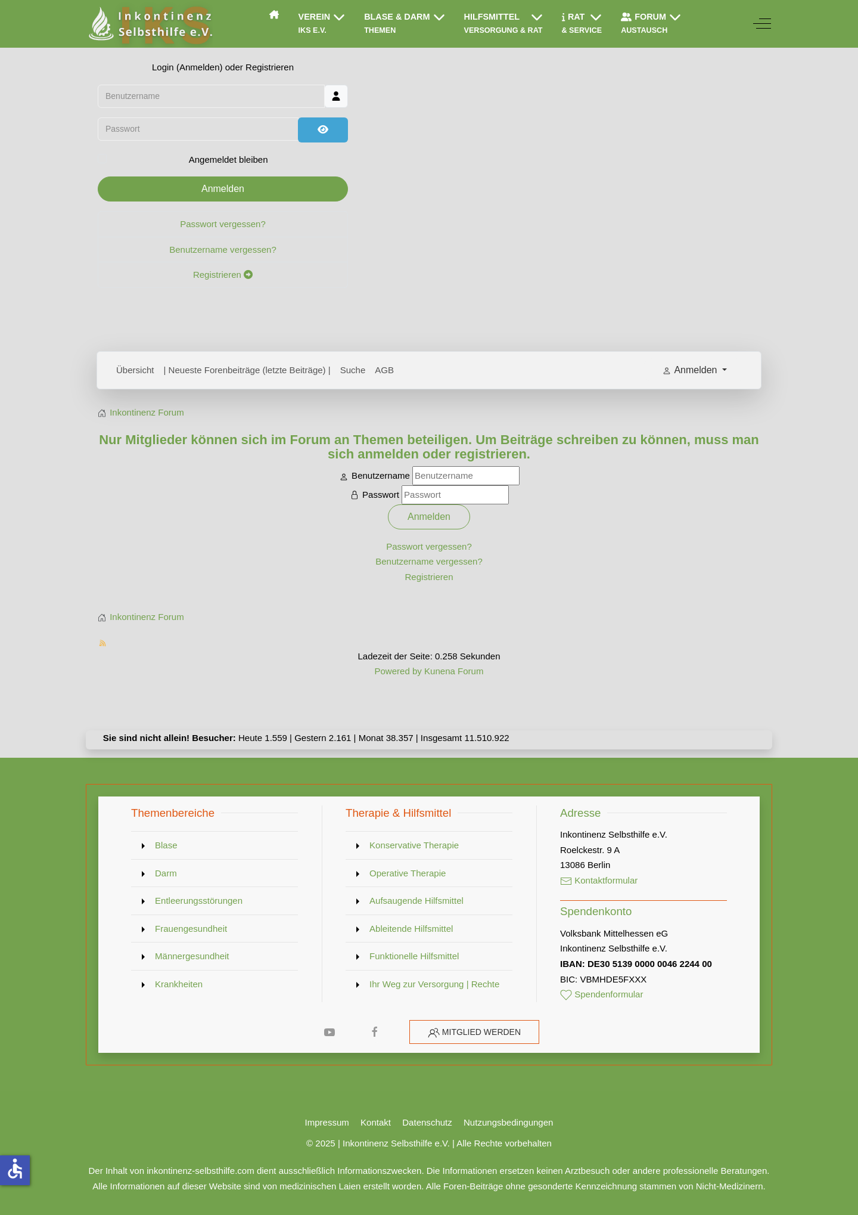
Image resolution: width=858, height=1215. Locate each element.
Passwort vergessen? (223, 224)
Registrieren (223, 274)
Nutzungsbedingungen (508, 1122)
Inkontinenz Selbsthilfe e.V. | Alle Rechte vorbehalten (447, 1143)
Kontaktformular (599, 880)
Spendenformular (602, 994)
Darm (166, 873)
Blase (166, 845)
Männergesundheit (192, 956)
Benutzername (381, 475)
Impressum (327, 1122)
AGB (384, 370)
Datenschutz (427, 1122)
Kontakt (375, 1122)
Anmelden (222, 189)
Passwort (380, 494)
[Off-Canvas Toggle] (762, 24)
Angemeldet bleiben (228, 159)
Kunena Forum (453, 671)
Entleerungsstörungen (199, 900)
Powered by (397, 671)
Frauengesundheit (191, 928)
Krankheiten (179, 984)
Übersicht (135, 370)
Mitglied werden (481, 1032)
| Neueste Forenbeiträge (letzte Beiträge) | (247, 370)
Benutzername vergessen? (222, 249)
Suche (353, 370)
